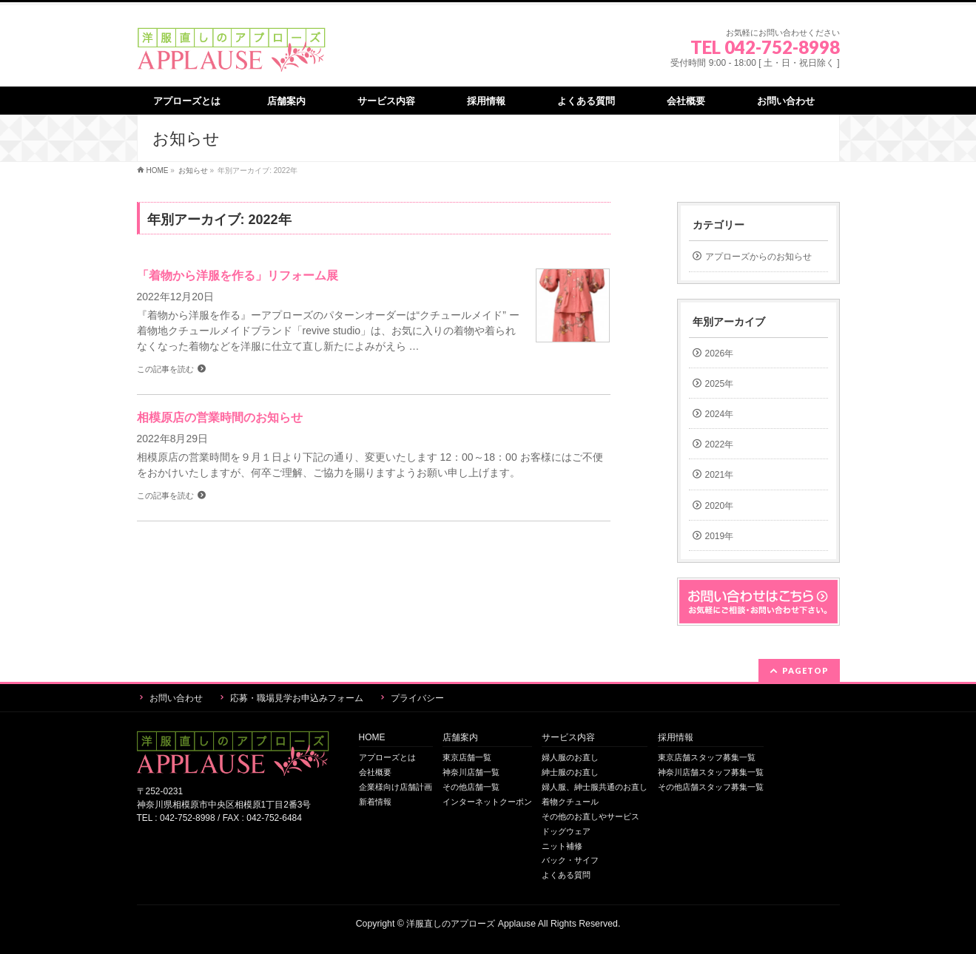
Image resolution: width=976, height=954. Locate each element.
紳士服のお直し (570, 772)
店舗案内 (460, 737)
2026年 (719, 353)
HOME (372, 737)
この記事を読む (165, 369)
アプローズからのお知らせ (758, 256)
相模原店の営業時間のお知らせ (220, 417)
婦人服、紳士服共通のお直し (594, 786)
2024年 (719, 414)
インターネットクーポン (487, 801)
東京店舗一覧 (466, 757)
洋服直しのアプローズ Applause (471, 924)
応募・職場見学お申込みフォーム (296, 698)
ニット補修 (562, 846)
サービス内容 (568, 737)
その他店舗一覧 (470, 786)
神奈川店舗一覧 (470, 772)
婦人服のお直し (570, 757)
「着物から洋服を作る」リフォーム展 (237, 275)
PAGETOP (805, 670)
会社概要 (375, 772)
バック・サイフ (570, 860)
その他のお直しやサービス (590, 816)
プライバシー (417, 698)
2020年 (719, 506)
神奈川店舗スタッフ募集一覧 (711, 772)
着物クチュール (570, 801)
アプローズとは (387, 757)
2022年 (719, 444)
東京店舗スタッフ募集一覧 (706, 757)
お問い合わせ (176, 698)
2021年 (719, 475)
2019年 (719, 536)
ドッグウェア (566, 831)
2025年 (719, 384)
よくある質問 (566, 874)
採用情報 (675, 737)
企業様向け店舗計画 (395, 786)
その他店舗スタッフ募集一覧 (711, 786)
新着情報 (375, 801)
